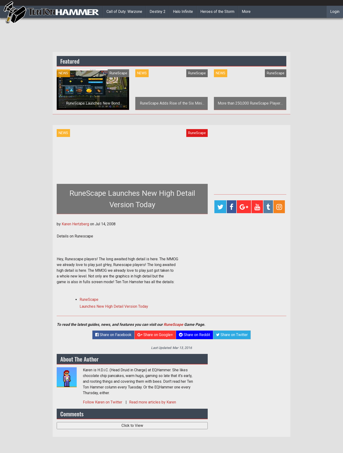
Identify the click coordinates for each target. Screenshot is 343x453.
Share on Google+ (155, 334)
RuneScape (173, 324)
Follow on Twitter (103, 402)
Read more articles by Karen (152, 402)
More (246, 11)
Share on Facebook (113, 334)
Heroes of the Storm (217, 11)
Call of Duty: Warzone (124, 11)
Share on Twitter (232, 334)
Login (334, 11)
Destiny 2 (158, 11)
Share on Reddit (194, 334)
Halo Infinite (183, 11)
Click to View (132, 425)
